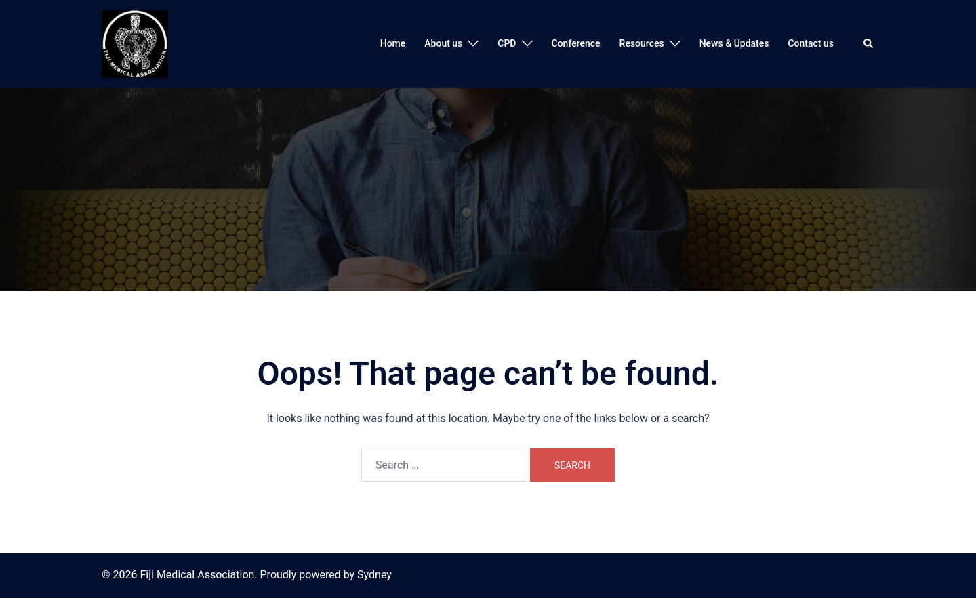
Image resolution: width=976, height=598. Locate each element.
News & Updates (734, 43)
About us (443, 43)
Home (393, 43)
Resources (641, 43)
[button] (868, 44)
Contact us (811, 43)
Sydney (374, 574)
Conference (576, 43)
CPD (506, 43)
